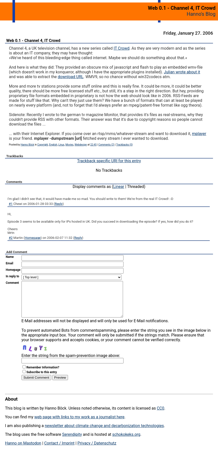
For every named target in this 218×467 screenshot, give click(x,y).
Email (9, 263)
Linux (61, 144)
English (53, 144)
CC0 (160, 415)
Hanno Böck (27, 144)
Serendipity (72, 442)
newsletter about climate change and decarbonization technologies (104, 433)
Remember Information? (42, 375)
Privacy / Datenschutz (97, 450)
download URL (71, 76)
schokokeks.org (126, 442)
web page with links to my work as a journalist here (79, 424)
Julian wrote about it (182, 72)
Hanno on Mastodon (23, 450)
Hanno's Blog (201, 14)
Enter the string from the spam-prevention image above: (71, 363)
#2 (10, 238)
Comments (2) (106, 144)
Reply (59, 204)
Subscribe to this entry (41, 379)
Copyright (42, 144)
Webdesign (80, 144)
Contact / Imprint (59, 450)
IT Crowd (122, 48)
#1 (10, 204)
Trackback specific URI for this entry (109, 160)
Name (10, 257)
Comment (12, 283)
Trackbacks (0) (124, 144)
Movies (70, 144)
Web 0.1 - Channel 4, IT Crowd (33, 40)
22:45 (93, 144)
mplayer (199, 133)
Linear (118, 186)
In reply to (12, 276)
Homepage (33, 238)
